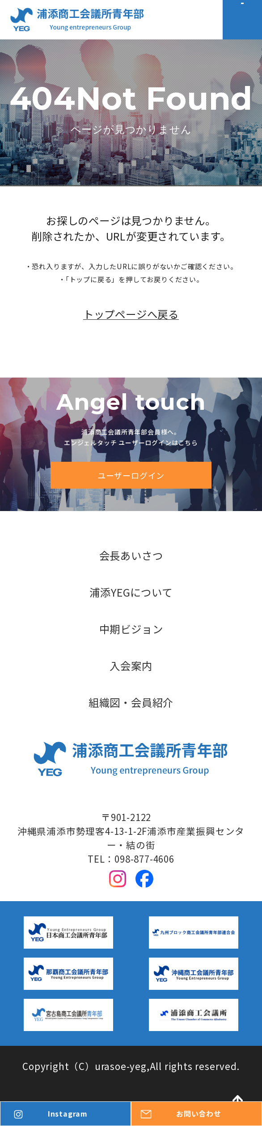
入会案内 (131, 666)
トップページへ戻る (131, 333)
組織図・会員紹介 (131, 702)
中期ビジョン (131, 629)
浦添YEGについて (130, 592)
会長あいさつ (131, 555)
